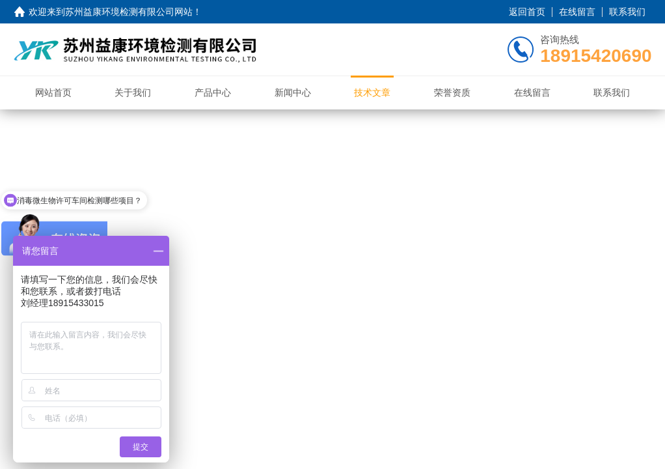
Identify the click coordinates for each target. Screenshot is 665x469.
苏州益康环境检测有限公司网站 (129, 12)
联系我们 (627, 12)
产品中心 (213, 92)
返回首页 (527, 12)
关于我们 (133, 92)
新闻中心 (293, 92)
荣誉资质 (452, 92)
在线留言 (577, 12)
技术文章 (372, 92)
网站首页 (53, 92)
